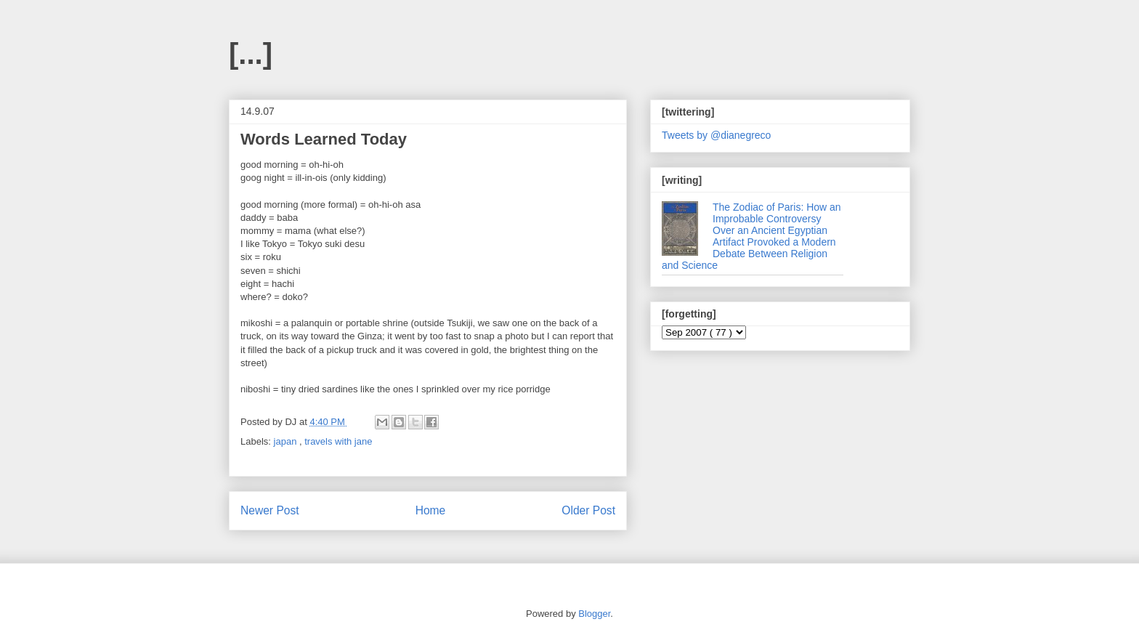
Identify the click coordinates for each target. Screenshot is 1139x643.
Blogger (594, 613)
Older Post (588, 510)
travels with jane (338, 441)
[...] (250, 54)
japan (286, 441)
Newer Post (269, 510)
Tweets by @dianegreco (716, 135)
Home (431, 510)
